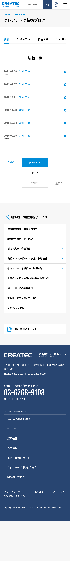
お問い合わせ (46, 4)
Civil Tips (62, 39)
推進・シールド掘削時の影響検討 (26, 302)
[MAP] (10, 405)
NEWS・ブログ (17, 516)
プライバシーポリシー (16, 532)
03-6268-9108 (16, 410)
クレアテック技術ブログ (22, 506)
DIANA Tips (24, 39)
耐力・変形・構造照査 (20, 281)
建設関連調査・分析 (27, 365)
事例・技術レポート (19, 496)
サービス (13, 466)
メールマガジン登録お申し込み (13, 448)
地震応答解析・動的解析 (21, 270)
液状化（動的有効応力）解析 (23, 333)
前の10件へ (35, 192)
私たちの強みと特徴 (19, 456)
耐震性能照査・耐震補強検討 (23, 260)
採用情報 (13, 476)
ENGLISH (34, 4)
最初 (11, 192)
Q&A (55, 4)
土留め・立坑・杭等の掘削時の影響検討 (29, 312)
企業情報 (13, 486)
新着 (6, 39)
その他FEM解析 (16, 343)
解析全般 (44, 39)
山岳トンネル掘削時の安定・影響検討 (28, 291)
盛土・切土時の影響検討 (21, 322)
